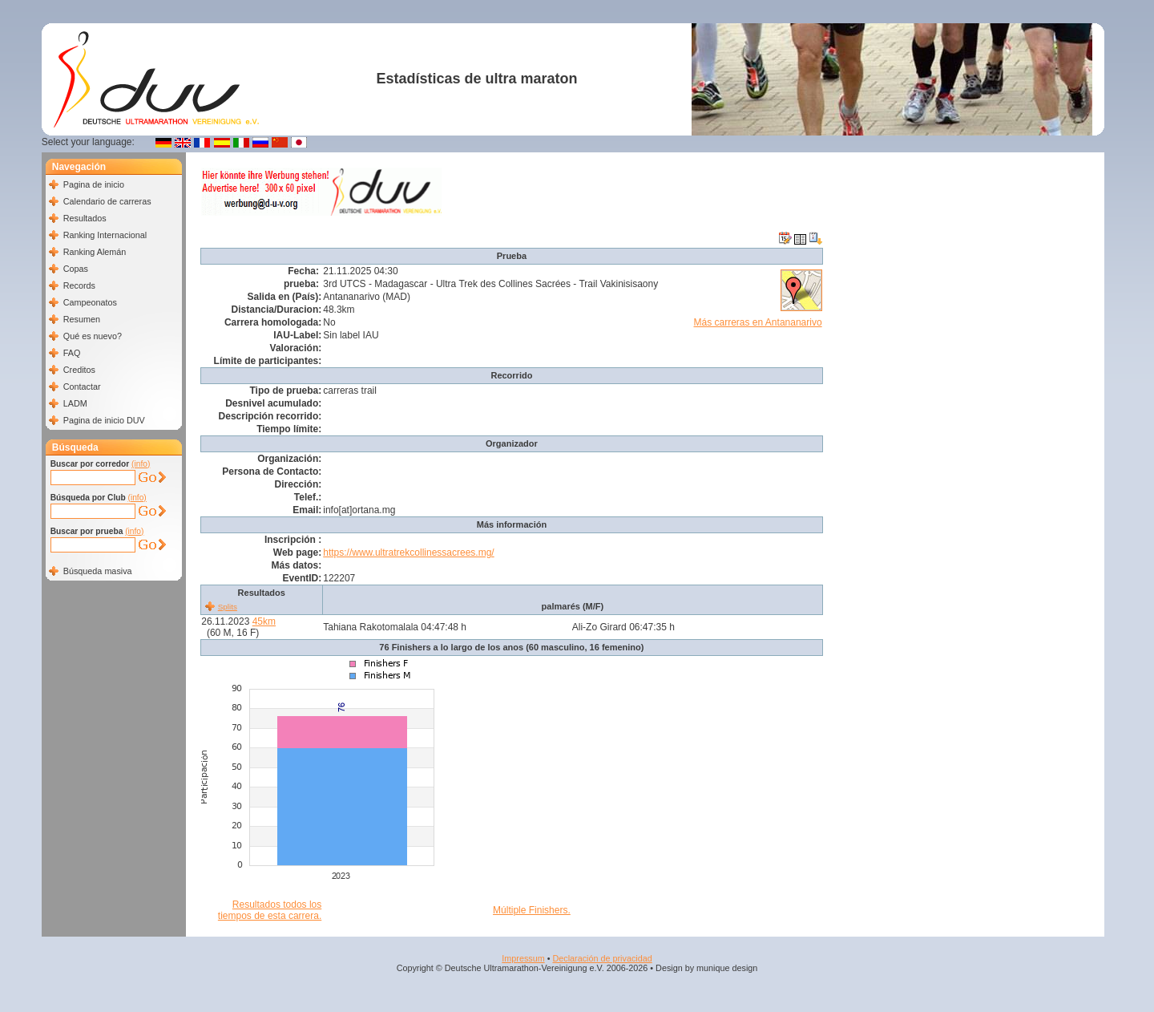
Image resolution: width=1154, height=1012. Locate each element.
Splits (227, 606)
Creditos (79, 369)
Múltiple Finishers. (532, 910)
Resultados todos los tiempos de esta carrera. (269, 910)
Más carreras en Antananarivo (758, 322)
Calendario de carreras (107, 201)
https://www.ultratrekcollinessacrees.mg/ (408, 552)
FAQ (72, 353)
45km (264, 621)
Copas (75, 268)
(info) (140, 463)
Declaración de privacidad (602, 958)
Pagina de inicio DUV (104, 420)
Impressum (523, 958)
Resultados (85, 218)
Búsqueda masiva (97, 571)
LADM (75, 403)
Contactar (82, 386)
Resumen (81, 319)
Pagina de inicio (93, 184)
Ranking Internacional (105, 235)
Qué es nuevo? (92, 336)
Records (79, 285)
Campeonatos (90, 302)
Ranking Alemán (95, 252)
